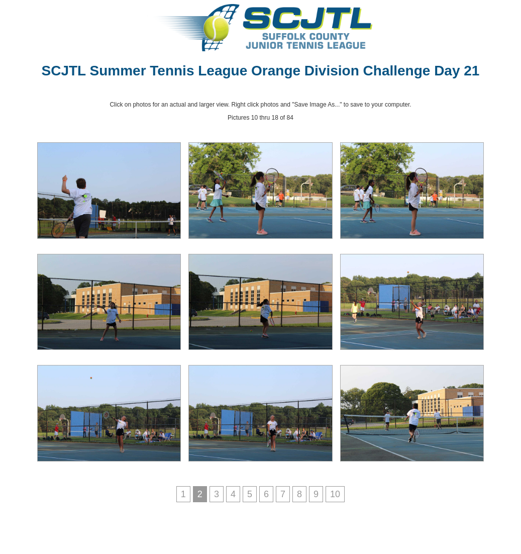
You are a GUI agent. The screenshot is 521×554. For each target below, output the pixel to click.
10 (335, 494)
